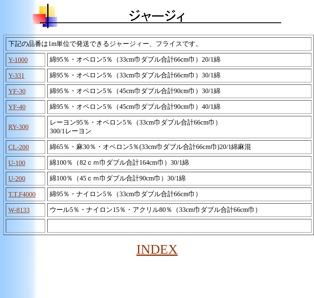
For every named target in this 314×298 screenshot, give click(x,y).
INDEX (157, 249)
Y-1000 (18, 59)
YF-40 (17, 107)
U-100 (16, 162)
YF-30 (17, 91)
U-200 (16, 178)
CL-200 (18, 147)
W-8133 (19, 210)
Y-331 (16, 75)
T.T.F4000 (22, 194)
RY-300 (18, 126)
